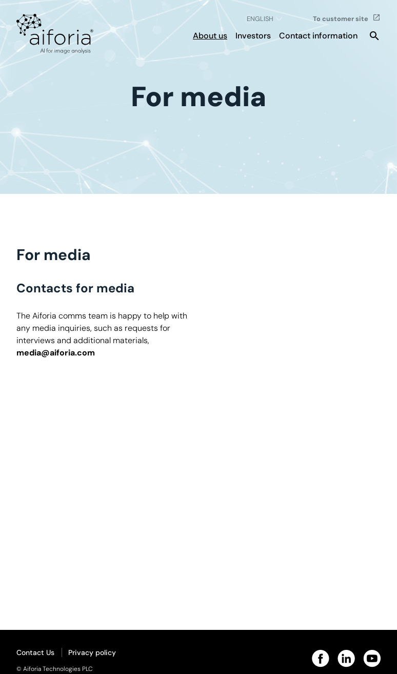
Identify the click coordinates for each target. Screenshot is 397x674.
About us (210, 35)
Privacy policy (92, 652)
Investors (253, 35)
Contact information (318, 35)
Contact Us (35, 652)
